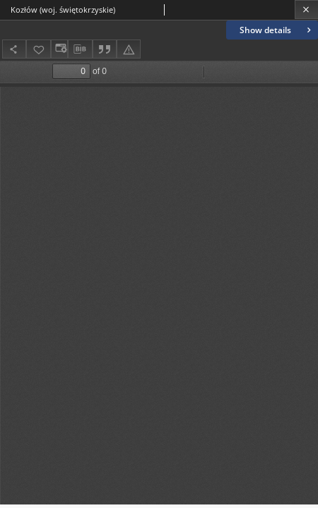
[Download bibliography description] (80, 49)
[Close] (306, 9)
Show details (277, 30)
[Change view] (59, 49)
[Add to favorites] (38, 49)
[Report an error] (129, 49)
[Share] (14, 49)
